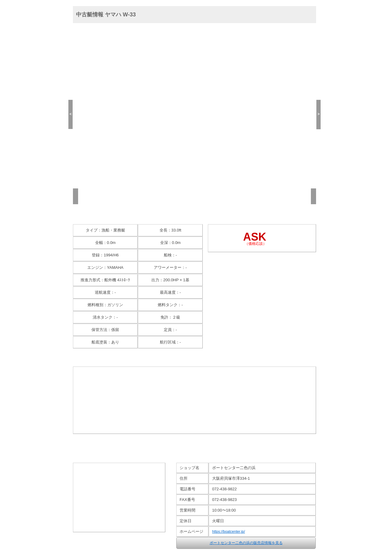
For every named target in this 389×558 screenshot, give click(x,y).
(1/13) (80, 174)
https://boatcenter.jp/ (228, 531)
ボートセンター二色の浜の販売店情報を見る (246, 543)
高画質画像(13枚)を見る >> (194, 211)
